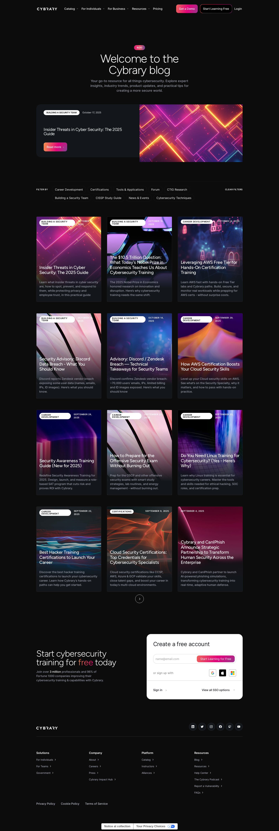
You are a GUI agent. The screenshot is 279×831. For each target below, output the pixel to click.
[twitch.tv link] (230, 727)
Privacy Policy (45, 803)
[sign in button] (161, 690)
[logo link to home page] (47, 728)
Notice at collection (117, 826)
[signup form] (194, 659)
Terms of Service (96, 803)
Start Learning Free (216, 8)
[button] (71, 9)
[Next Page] (139, 599)
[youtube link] (239, 727)
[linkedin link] (193, 727)
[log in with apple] (222, 672)
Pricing (157, 8)
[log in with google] (212, 672)
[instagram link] (211, 727)
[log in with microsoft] (232, 672)
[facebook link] (220, 727)
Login (238, 8)
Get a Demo (187, 8)
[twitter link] (202, 727)
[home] (47, 9)
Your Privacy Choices (150, 826)
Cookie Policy (70, 803)
